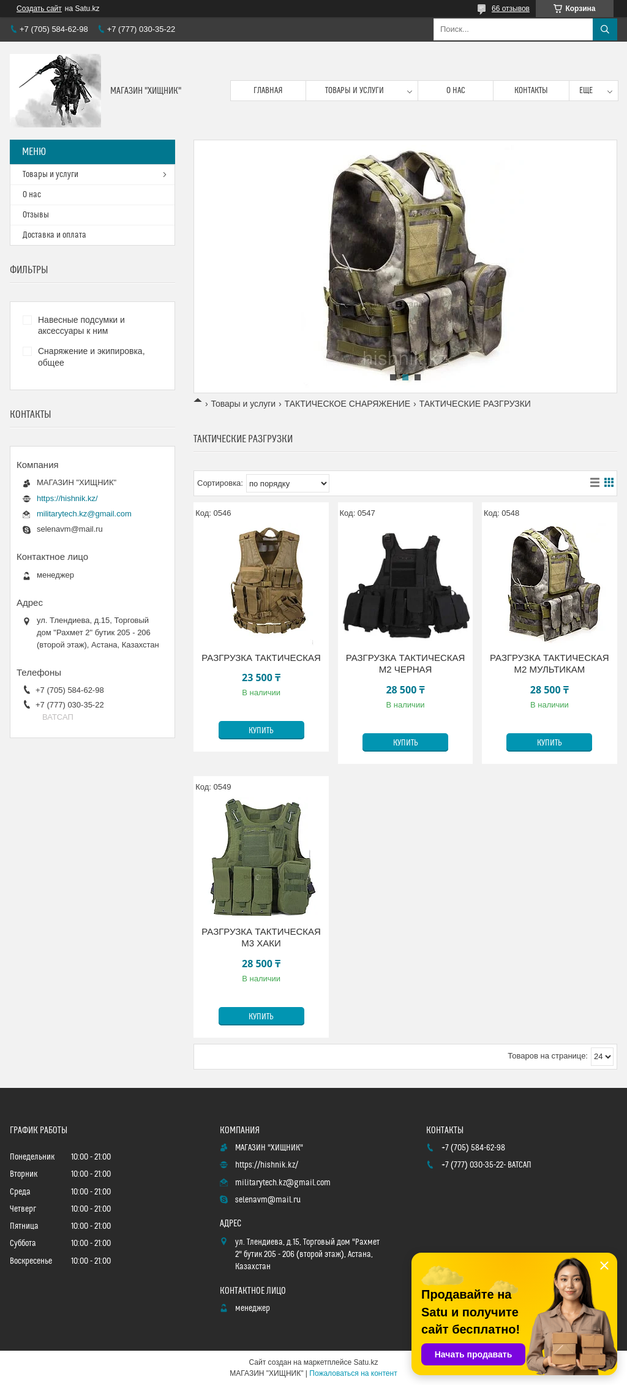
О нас (455, 91)
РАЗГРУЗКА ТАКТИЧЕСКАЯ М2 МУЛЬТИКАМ (549, 663)
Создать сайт (39, 8)
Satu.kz (365, 1362)
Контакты (531, 91)
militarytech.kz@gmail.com (84, 513)
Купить (261, 731)
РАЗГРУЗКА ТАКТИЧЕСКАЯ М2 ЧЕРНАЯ (405, 663)
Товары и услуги (354, 91)
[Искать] (605, 29)
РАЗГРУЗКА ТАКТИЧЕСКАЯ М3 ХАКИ (261, 937)
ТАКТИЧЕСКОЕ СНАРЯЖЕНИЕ (348, 404)
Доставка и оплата (54, 235)
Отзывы (36, 215)
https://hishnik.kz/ (67, 498)
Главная (268, 91)
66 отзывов (511, 8)
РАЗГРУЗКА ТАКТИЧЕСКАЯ (261, 657)
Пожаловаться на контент (353, 1373)
